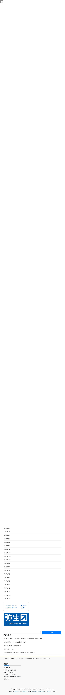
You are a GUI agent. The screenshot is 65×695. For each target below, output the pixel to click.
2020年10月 (7, 560)
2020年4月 (7, 581)
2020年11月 (7, 556)
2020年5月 (7, 577)
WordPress (16, 691)
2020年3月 (7, 584)
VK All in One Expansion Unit (37, 691)
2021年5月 (7, 535)
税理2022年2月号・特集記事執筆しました (15, 642)
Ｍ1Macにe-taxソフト (10, 649)
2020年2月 (7, 588)
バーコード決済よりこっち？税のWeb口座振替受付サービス (20, 652)
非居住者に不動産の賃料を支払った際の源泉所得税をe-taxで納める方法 (23, 638)
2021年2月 (7, 546)
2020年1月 (7, 591)
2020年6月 (7, 574)
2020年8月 (7, 567)
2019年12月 (7, 595)
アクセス (13, 659)
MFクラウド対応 (29, 659)
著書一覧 (20, 659)
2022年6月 (7, 528)
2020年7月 (7, 570)
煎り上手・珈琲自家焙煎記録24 (12, 645)
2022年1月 (7, 532)
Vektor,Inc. (48, 691)
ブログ (6, 659)
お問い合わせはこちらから (43, 659)
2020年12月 (7, 553)
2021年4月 (7, 539)
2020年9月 (7, 563)
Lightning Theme (26, 691)
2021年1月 (7, 549)
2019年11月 (7, 598)
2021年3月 (7, 542)
